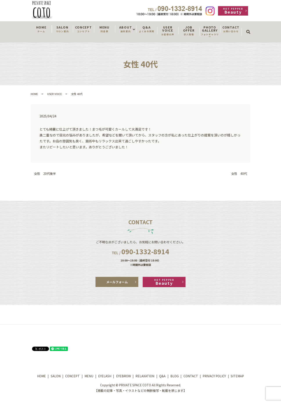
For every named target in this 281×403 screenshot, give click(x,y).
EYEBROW (123, 376)
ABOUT (125, 29)
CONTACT (231, 29)
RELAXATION (144, 376)
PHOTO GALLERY (209, 31)
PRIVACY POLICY (214, 376)
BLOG (174, 376)
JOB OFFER (188, 30)
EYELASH (104, 376)
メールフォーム (117, 282)
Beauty (233, 11)
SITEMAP (237, 376)
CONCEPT (83, 29)
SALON (62, 29)
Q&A (146, 29)
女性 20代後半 (45, 174)
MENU (104, 29)
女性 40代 (239, 174)
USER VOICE (167, 30)
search (249, 28)
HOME (41, 29)
